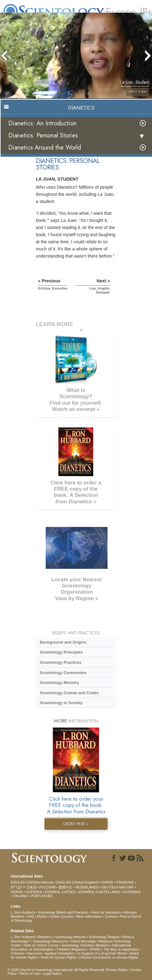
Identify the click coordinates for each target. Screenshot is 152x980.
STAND (94, 949)
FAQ (30, 916)
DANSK (107, 882)
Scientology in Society (61, 702)
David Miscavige (83, 941)
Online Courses (61, 916)
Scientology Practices (61, 662)
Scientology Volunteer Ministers (85, 945)
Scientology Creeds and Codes (69, 692)
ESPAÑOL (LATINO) (60, 892)
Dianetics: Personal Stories (43, 135)
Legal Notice (52, 973)
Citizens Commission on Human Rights (108, 957)
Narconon (34, 953)
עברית (16, 886)
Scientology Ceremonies (63, 672)
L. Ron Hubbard (23, 912)
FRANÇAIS (125, 882)
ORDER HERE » (76, 824)
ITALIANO (20, 896)
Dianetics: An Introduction (42, 123)
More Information (89, 916)
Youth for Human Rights (58, 957)
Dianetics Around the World (44, 147)
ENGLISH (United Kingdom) (77, 882)
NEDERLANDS (87, 887)
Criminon (17, 953)
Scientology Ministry (59, 682)
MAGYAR (126, 887)
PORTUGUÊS (42, 896)
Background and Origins (63, 642)
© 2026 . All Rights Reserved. (57, 970)
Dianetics (45, 937)
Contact (111, 916)
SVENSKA (34, 892)
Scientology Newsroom (50, 941)
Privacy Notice (117, 970)
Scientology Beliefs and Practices (63, 912)
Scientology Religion (104, 937)
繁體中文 (65, 887)
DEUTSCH (110, 887)
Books (42, 916)
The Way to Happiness (120, 949)
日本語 (31, 887)
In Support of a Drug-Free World (102, 953)
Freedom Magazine (71, 949)
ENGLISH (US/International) (32, 882)
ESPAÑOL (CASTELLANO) (99, 892)
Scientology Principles (61, 652)
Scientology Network (70, 937)
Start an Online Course (41, 945)
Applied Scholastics (59, 953)
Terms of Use (30, 973)
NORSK (17, 892)
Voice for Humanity (105, 912)
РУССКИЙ (48, 887)
